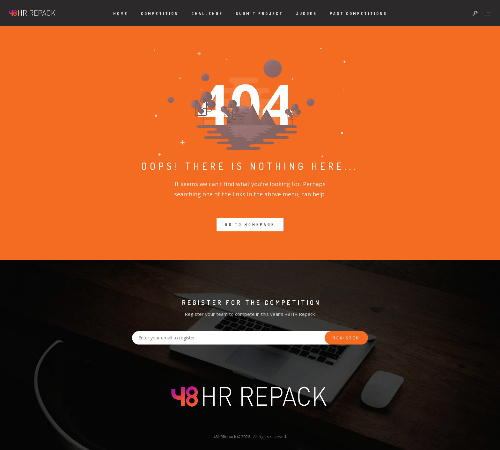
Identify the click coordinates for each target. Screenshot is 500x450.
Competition (160, 13)
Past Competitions (358, 13)
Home (120, 13)
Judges (306, 13)
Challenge (207, 13)
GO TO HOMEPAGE (250, 224)
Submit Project (259, 13)
